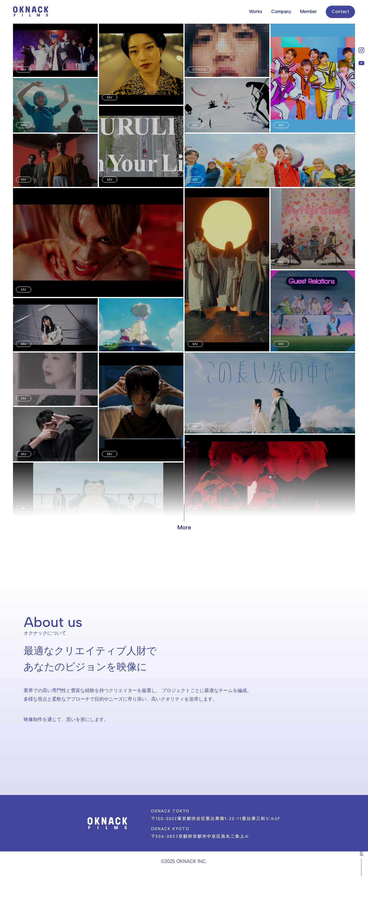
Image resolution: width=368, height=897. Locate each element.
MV (23, 69)
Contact (340, 11)
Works (255, 11)
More (184, 527)
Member (308, 11)
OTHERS (199, 69)
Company (281, 11)
